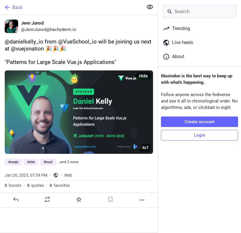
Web (68, 175)
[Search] (199, 11)
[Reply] (15, 199)
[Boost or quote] (47, 199)
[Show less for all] (150, 7)
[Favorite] (78, 199)
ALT (145, 148)
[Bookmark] (110, 199)
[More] (141, 200)
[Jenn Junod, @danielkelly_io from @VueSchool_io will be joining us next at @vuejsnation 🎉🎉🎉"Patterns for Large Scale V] (79, 111)
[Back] (71, 7)
